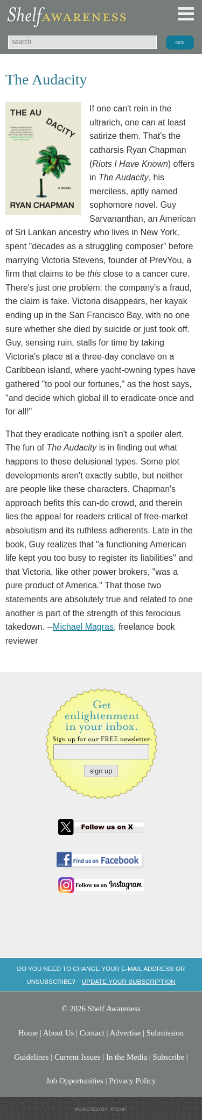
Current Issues (77, 1057)
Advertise (125, 1033)
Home (28, 1033)
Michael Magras (83, 626)
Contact (92, 1033)
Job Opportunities (74, 1080)
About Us (58, 1033)
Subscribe (168, 1057)
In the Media (126, 1057)
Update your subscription (129, 981)
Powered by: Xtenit (101, 1109)
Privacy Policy (132, 1080)
